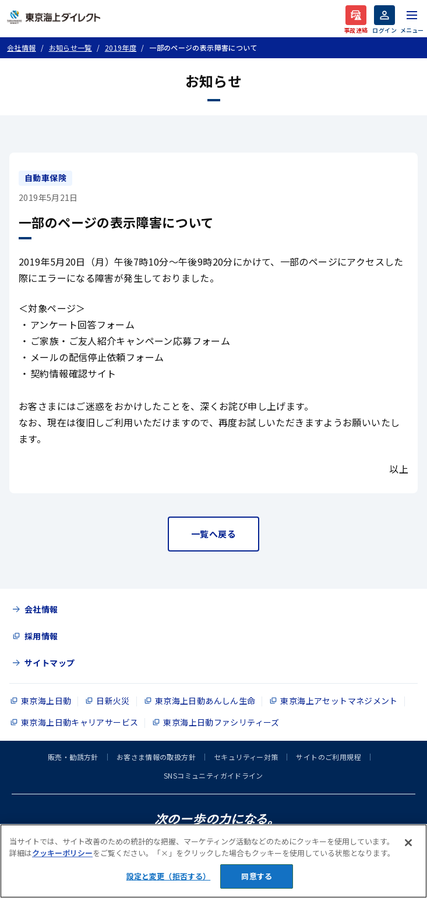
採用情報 (41, 636)
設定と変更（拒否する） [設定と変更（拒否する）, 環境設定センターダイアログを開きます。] (168, 876)
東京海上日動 (46, 700)
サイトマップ (49, 663)
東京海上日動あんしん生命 (205, 700)
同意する (256, 876)
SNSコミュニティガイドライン (213, 775)
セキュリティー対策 (246, 757)
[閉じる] (408, 842)
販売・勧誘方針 (73, 757)
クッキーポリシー (62, 852)
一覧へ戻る (213, 534)
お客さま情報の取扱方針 (156, 757)
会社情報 (41, 609)
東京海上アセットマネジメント (338, 700)
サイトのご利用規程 (328, 757)
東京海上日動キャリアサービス (79, 722)
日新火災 (113, 700)
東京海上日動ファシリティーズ (221, 722)
